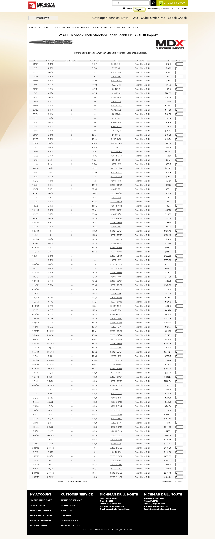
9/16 (35, 85)
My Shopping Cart (41, 500)
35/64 (35, 81)
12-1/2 (94, 189)
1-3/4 (35, 327)
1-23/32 (35, 318)
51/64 (35, 97)
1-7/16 (35, 243)
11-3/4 (94, 160)
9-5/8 (50, 273)
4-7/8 (50, 81)
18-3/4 (94, 465)
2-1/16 (35, 398)
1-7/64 (35, 160)
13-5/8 (94, 231)
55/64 (35, 114)
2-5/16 (35, 431)
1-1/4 (35, 197)
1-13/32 (36, 235)
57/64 (35, 122)
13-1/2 (94, 223)
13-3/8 (94, 218)
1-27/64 (35, 239)
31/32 (35, 139)
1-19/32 (36, 285)
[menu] (43, 18)
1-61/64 (35, 377)
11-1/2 (94, 152)
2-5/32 (36, 414)
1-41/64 (35, 298)
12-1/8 (94, 185)
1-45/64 (35, 314)
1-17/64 (36, 202)
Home (129, 8)
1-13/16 (35, 339)
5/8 (35, 93)
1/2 (35, 68)
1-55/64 (35, 352)
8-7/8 (50, 223)
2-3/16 (35, 419)
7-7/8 (50, 193)
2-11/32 (36, 439)
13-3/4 (94, 239)
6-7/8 (50, 152)
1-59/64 (35, 369)
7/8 (35, 118)
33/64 (35, 72)
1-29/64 (35, 248)
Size (35, 61)
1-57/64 (35, 360)
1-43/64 (35, 306)
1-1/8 (36, 164)
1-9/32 (35, 206)
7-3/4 (94, 64)
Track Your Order (41, 516)
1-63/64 (35, 385)
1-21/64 (35, 218)
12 (95, 177)
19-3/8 (94, 477)
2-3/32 (36, 402)
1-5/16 (35, 214)
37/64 (35, 89)
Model (116, 61)
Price (170, 61)
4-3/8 (50, 64)
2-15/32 (35, 456)
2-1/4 (35, 423)
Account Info (38, 526)
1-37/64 (35, 281)
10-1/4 (94, 135)
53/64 (35, 106)
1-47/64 (35, 323)
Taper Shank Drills (61, 28)
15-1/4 (94, 273)
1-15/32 (36, 252)
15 (95, 264)
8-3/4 (50, 218)
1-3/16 (35, 181)
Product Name (142, 61)
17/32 (35, 76)
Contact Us (166, 8)
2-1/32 (35, 394)
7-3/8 (50, 177)
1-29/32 (35, 364)
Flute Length (50, 61)
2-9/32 (36, 427)
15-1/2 (94, 281)
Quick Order (37, 505)
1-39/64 (35, 289)
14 (95, 256)
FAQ (134, 18)
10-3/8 (50, 323)
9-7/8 (50, 281)
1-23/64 (35, 223)
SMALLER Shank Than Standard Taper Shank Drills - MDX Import (106, 28)
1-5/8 (35, 293)
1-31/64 (35, 256)
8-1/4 (94, 81)
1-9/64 (36, 168)
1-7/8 (35, 356)
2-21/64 (35, 435)
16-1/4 (94, 323)
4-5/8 (50, 72)
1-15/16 (35, 373)
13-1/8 (94, 202)
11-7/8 (94, 168)
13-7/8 (94, 248)
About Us (175, 8)
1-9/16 (35, 277)
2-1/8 (35, 410)
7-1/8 (50, 160)
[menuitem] (43, 18)
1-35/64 (35, 273)
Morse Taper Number (72, 61)
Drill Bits (45, 28)
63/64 (35, 143)
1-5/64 (35, 152)
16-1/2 (94, 352)
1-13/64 (35, 185)
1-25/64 (35, 231)
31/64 (35, 64)
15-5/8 (94, 289)
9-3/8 (50, 256)
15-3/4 (94, 298)
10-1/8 (50, 298)
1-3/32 (35, 156)
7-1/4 (50, 168)
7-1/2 (50, 185)
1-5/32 (35, 172)
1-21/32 (36, 302)
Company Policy (153, 8)
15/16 (35, 131)
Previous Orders (40, 510)
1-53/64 (35, 344)
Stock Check (177, 18)
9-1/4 (50, 248)
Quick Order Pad (153, 18)
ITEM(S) (168, 3)
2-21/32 (35, 477)
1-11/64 (36, 177)
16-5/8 (94, 373)
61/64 (35, 135)
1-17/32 (35, 268)
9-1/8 (50, 239)
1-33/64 (35, 264)
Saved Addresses (40, 521)
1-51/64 (35, 335)
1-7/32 (35, 189)
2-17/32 (36, 465)
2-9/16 (35, 469)
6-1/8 (50, 97)
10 (95, 97)
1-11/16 (35, 310)
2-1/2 (35, 460)
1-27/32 (36, 348)
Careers (66, 516)
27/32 (35, 110)
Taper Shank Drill (142, 64)
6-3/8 (50, 135)
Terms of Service (71, 500)
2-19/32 (35, 473)
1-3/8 (35, 227)
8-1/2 (50, 202)
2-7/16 (35, 452)
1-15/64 (35, 193)
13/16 (35, 102)
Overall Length (95, 61)
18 (95, 448)
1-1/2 (35, 260)
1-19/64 (35, 210)
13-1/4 (94, 210)
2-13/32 (35, 448)
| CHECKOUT (180, 3)
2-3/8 (35, 444)
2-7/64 (36, 406)
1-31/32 (36, 381)
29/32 (35, 127)
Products (42, 18)
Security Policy (71, 526)
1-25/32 (35, 331)
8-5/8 (50, 210)
